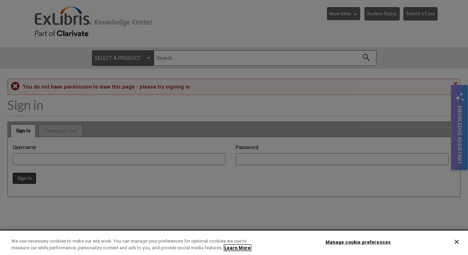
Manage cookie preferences (358, 242)
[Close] (456, 242)
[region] (234, 243)
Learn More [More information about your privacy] (237, 247)
